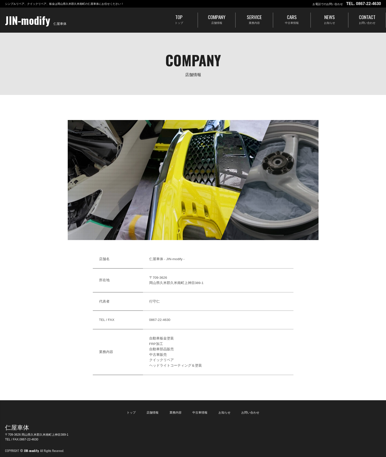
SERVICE (254, 19)
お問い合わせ (250, 412)
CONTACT (367, 19)
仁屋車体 (17, 427)
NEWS (329, 19)
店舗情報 (152, 412)
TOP (179, 19)
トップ (131, 412)
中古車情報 (199, 412)
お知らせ (224, 412)
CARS (292, 19)
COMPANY (216, 19)
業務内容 (176, 412)
